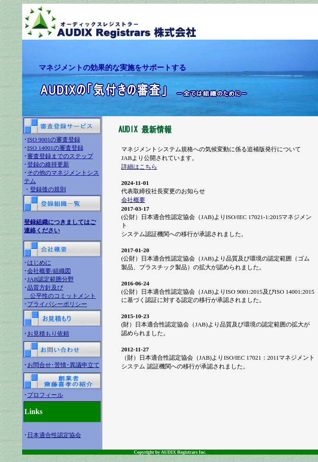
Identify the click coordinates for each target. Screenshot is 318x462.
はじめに (39, 262)
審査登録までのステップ (60, 156)
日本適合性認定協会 (54, 435)
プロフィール (45, 394)
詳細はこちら (139, 166)
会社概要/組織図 (49, 270)
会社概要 (133, 199)
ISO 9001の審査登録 (53, 139)
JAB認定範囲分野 (50, 279)
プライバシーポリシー (57, 304)
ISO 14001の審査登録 (55, 147)
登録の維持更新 (48, 164)
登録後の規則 (48, 189)
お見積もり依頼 (48, 333)
